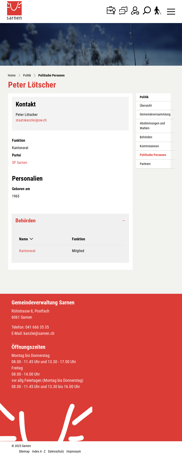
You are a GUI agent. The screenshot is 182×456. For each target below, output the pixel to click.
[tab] (70, 220)
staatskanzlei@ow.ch (31, 120)
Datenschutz (56, 451)
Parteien (145, 164)
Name (23, 239)
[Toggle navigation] (171, 11)
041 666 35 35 (37, 327)
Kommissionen (149, 146)
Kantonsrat (27, 251)
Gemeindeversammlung (155, 114)
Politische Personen (153, 156)
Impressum (73, 451)
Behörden (146, 137)
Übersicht (146, 106)
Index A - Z (38, 451)
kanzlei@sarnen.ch (39, 333)
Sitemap (24, 451)
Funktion (78, 239)
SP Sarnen (19, 162)
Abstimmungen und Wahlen (152, 125)
